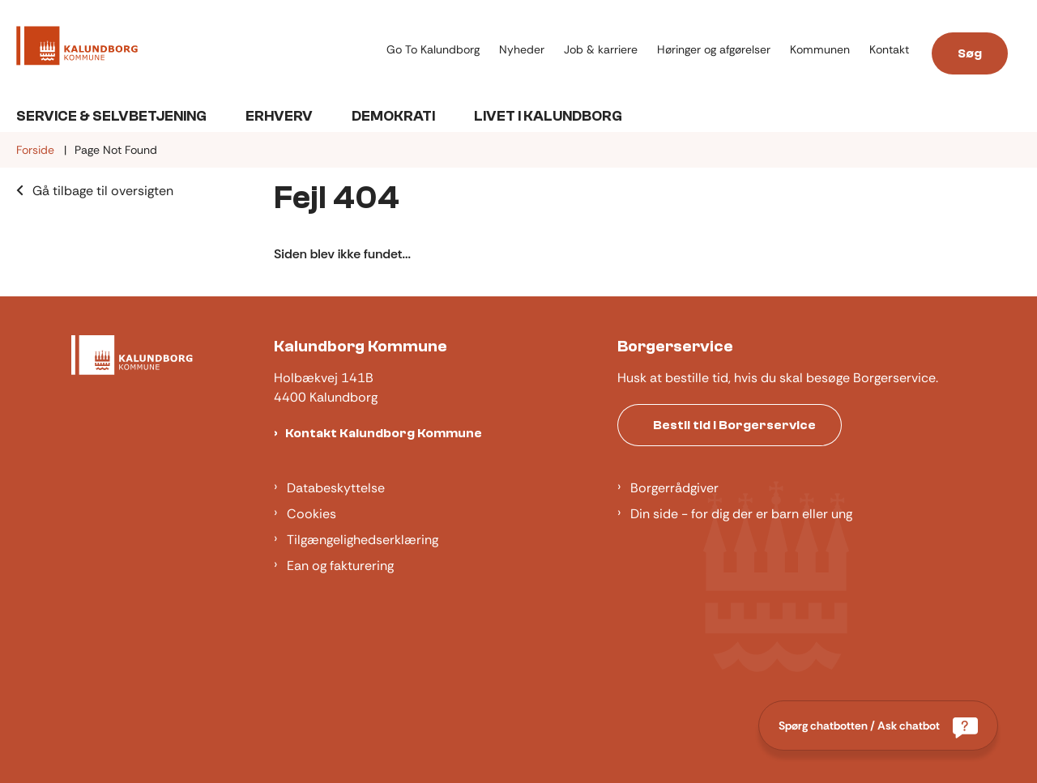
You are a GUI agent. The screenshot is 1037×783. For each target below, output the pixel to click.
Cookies (311, 513)
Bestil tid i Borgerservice (734, 425)
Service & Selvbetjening (111, 116)
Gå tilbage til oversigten (102, 190)
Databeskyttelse (336, 487)
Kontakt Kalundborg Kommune (383, 433)
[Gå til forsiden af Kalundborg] (196, 48)
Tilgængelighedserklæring (362, 539)
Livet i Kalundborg (548, 116)
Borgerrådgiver (674, 487)
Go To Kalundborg (433, 50)
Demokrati (393, 116)
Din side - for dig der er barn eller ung (741, 513)
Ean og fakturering (340, 565)
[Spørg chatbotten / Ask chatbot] (878, 725)
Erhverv (279, 116)
